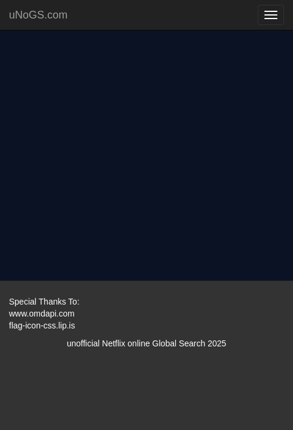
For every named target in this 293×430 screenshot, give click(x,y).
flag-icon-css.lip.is (42, 325)
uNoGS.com (38, 15)
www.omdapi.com (42, 313)
